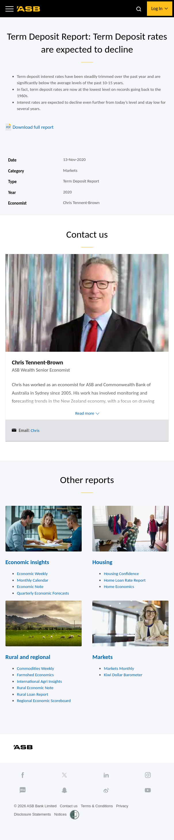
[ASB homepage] (28, 8)
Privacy (122, 806)
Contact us (68, 806)
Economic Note (30, 586)
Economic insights (27, 562)
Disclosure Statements (32, 814)
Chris (34, 430)
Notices (60, 814)
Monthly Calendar (32, 580)
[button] (9, 8)
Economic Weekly (32, 573)
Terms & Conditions (97, 806)
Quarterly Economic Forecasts (43, 593)
